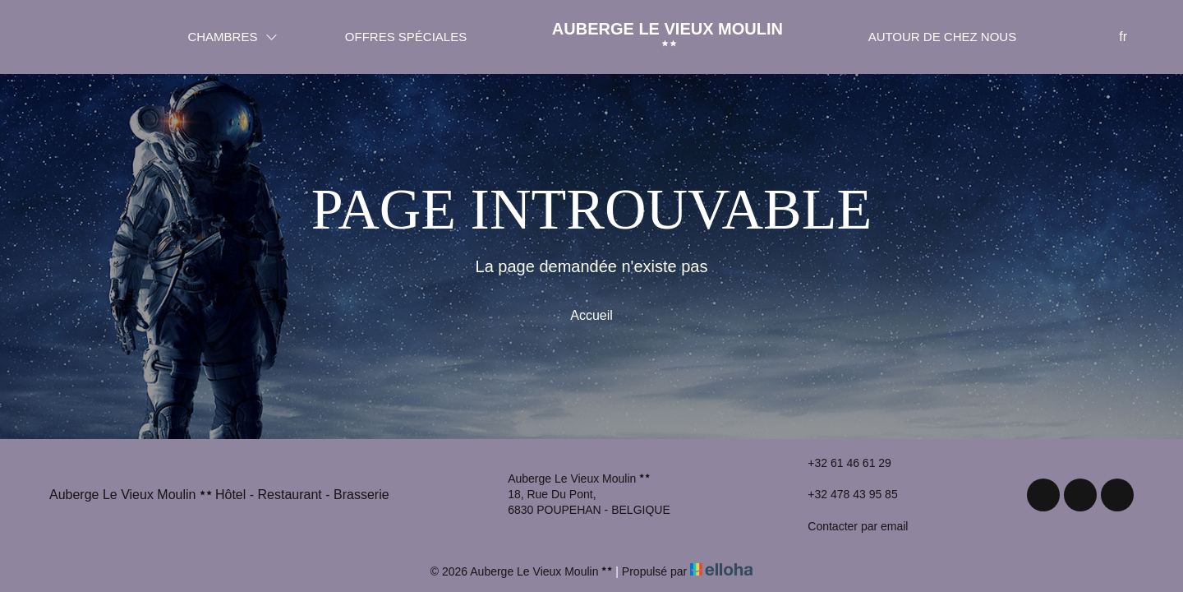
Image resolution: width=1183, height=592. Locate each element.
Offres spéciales (406, 37)
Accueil (591, 315)
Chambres (232, 37)
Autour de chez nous (942, 37)
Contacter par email (848, 526)
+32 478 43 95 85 (843, 495)
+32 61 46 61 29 (840, 463)
